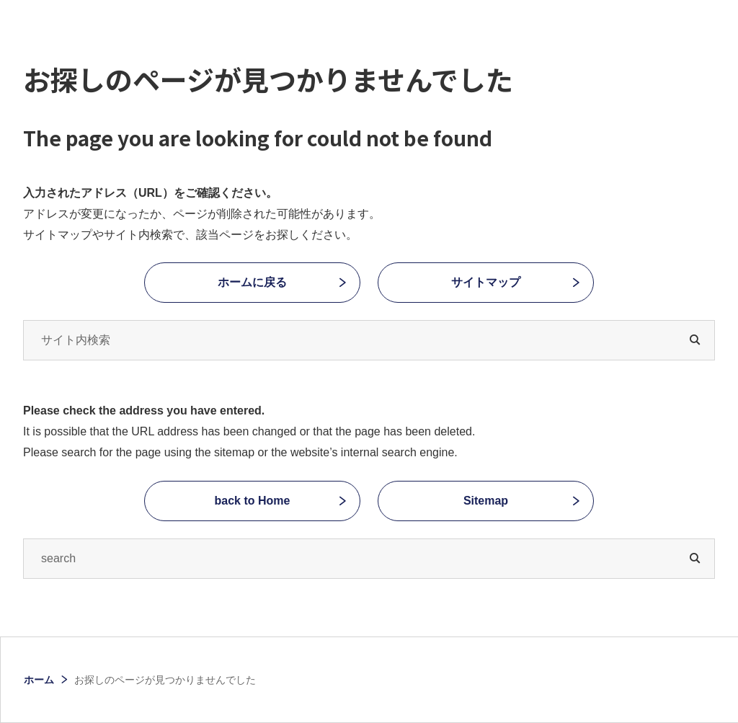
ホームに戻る (252, 282)
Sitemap (485, 500)
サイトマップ (485, 282)
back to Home (252, 500)
